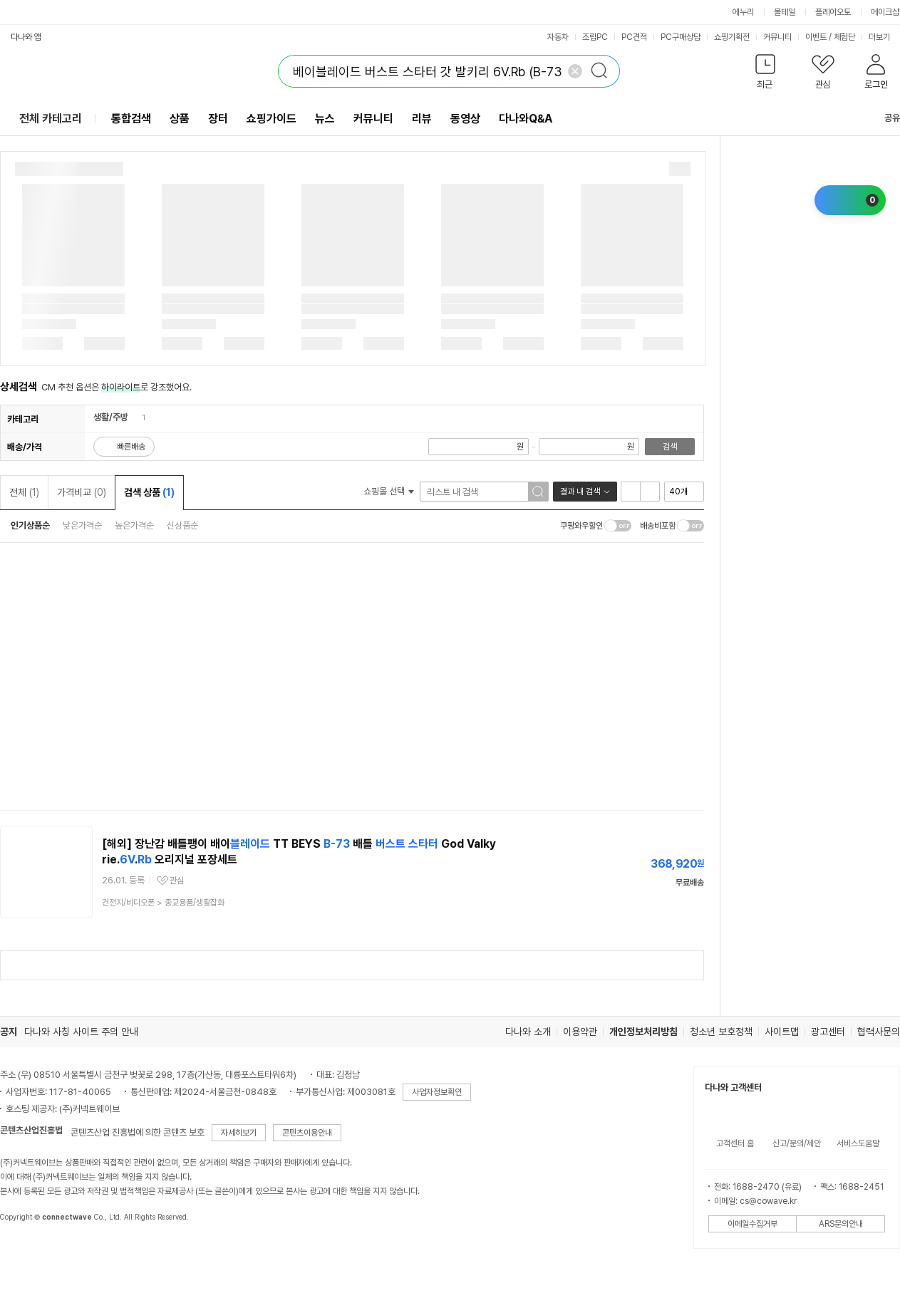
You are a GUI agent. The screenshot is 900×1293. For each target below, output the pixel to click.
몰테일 (784, 12)
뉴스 (325, 118)
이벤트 (816, 37)
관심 (177, 881)
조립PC (595, 37)
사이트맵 (782, 1031)
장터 (218, 118)
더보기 (884, 37)
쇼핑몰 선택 (388, 491)
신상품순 (182, 525)
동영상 (465, 118)
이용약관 (580, 1031)
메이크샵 (885, 12)
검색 (670, 447)
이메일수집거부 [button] (752, 1224)
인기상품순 (30, 525)
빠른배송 (131, 447)
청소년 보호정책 (721, 1031)
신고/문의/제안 (796, 1143)
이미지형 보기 (650, 491)
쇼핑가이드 (271, 118)
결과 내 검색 (580, 492)
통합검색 (131, 118)
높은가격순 (134, 525)
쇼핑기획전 (732, 37)
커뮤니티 (777, 37)
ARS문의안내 (841, 1224)
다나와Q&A (525, 118)
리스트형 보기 (630, 491)
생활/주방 (110, 417)
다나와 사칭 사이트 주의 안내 (81, 1031)
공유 (883, 118)
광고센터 (828, 1031)
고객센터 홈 (735, 1143)
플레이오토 (833, 12)
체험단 (844, 37)
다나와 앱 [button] (26, 37)
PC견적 (634, 37)
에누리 (743, 12)
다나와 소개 (528, 1031)
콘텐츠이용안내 (307, 1133)
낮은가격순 (82, 525)
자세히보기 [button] (239, 1133)
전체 (24, 492)
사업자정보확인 (437, 1092)
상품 (180, 118)
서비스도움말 (858, 1143)
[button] (765, 74)
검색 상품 (149, 492)
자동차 (558, 37)
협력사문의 (878, 1031)
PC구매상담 (680, 37)
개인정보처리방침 (643, 1031)
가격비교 (81, 492)
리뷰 (422, 118)
